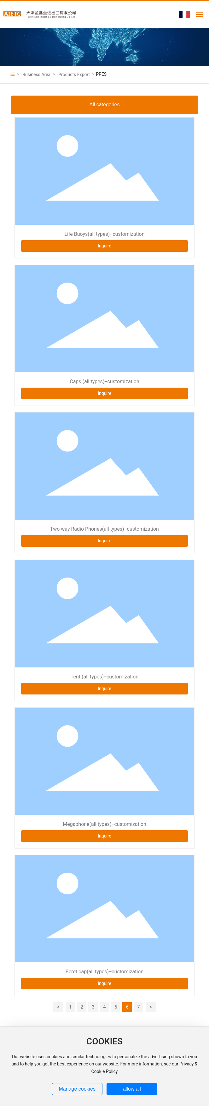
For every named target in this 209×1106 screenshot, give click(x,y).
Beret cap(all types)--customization (105, 972)
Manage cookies (77, 1089)
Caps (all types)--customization (104, 381)
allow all (132, 1089)
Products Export (74, 74)
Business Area (36, 74)
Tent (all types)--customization (104, 677)
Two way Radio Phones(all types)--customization (104, 529)
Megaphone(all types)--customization (104, 824)
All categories (104, 104)
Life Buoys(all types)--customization (104, 234)
